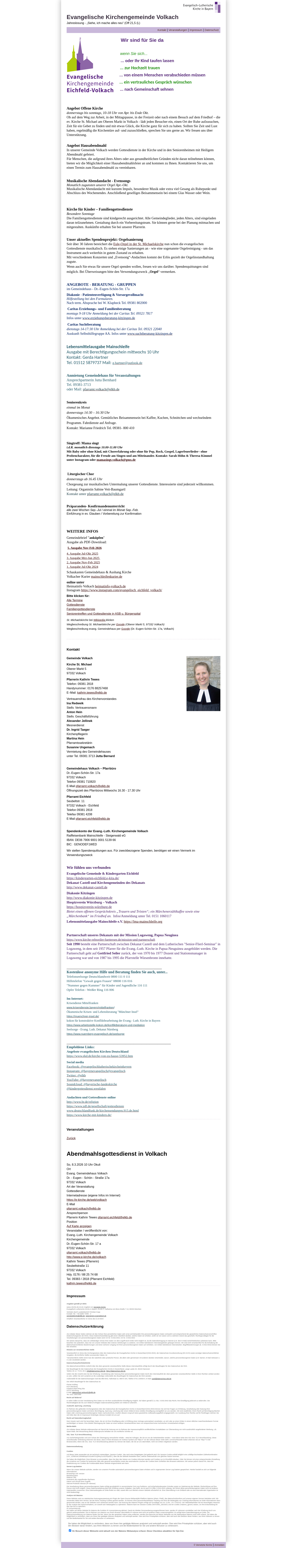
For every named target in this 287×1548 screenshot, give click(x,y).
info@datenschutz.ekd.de (96, 1371)
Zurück (71, 1138)
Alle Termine (75, 600)
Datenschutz (212, 30)
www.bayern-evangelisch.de (96, 1316)
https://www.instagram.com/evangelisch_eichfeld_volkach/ (121, 590)
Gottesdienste (76, 604)
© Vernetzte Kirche (203, 1545)
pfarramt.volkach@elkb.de (93, 786)
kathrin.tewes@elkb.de (92, 692)
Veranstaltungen (178, 30)
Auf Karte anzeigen (79, 1226)
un (89, 613)
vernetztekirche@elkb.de (76, 1316)
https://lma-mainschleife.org (143, 921)
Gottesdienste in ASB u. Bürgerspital (116, 613)
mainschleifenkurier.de (106, 576)
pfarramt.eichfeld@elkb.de (93, 818)
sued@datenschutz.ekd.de (161, 1379)
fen (85, 613)
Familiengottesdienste (81, 609)
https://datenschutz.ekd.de (115, 1371)
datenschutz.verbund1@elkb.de (84, 1392)
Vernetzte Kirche (100, 1307)
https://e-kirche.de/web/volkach (87, 1199)
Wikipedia (100, 620)
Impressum (196, 30)
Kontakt (162, 30)
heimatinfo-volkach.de (110, 586)
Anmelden (219, 1545)
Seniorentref (75, 613)
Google (120, 624)
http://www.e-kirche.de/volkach (86, 1257)
